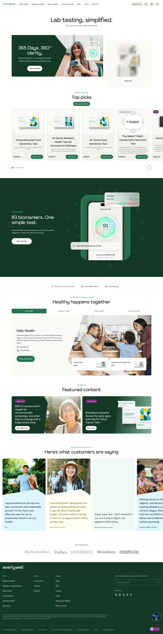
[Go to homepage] (9, 4)
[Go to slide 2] (14, 167)
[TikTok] (127, 594)
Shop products (25, 359)
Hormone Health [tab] (134, 311)
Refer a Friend (61, 606)
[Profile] (157, 4)
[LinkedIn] (120, 594)
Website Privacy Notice (28, 630)
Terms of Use (42, 630)
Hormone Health (67, 4)
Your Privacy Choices (83, 630)
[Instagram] (116, 594)
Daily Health (23, 4)
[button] (158, 582)
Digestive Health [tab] (64, 311)
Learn (86, 4)
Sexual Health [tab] (99, 311)
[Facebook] (123, 594)
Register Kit (136, 4)
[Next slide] (149, 168)
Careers (59, 591)
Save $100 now (22, 428)
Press (58, 596)
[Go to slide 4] (18, 167)
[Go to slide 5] (20, 167)
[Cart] (151, 4)
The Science (38, 581)
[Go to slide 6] (22, 167)
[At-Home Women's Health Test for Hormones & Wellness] (63, 134)
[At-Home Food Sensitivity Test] (98, 134)
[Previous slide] (144, 168)
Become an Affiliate (63, 601)
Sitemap (95, 630)
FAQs (58, 581)
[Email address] (138, 582)
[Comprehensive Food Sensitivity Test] (28, 134)
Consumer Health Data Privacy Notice (62, 630)
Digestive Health (38, 4)
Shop (79, 4)
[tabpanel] (81, 345)
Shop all (128, 81)
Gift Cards (6, 606)
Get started (35, 68)
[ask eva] (155, 629)
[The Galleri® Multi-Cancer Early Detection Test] (133, 134)
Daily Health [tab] (29, 311)
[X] (131, 594)
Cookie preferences (108, 630)
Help (57, 586)
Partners (95, 4)
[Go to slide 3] (16, 167)
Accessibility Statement (9, 630)
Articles (37, 586)
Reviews (37, 591)
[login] (157, 4)
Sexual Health (53, 4)
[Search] (146, 4)
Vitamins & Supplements (11, 586)
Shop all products (81, 104)
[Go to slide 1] (12, 168)
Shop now (91, 428)
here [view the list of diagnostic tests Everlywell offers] (16, 617)
